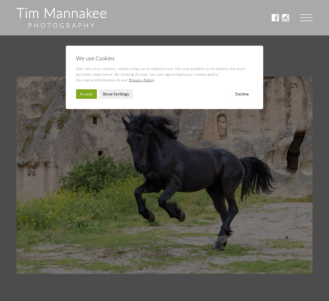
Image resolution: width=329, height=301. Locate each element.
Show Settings (116, 58)
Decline (242, 58)
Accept (86, 58)
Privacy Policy (141, 44)
